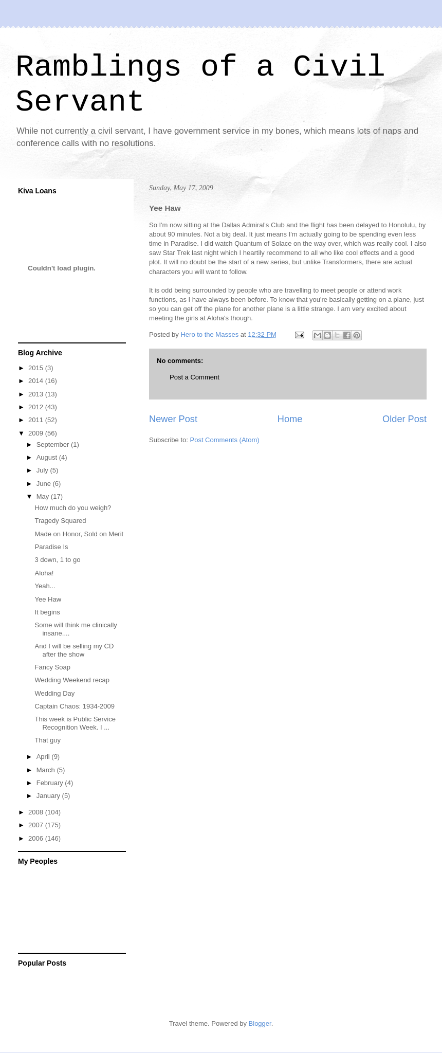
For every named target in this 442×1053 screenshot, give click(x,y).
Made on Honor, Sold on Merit (78, 534)
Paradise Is (51, 547)
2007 (36, 825)
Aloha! (43, 573)
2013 (36, 394)
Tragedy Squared (60, 520)
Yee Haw (47, 599)
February (50, 783)
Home (290, 419)
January (49, 796)
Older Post (404, 419)
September (53, 444)
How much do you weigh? (72, 508)
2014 (36, 381)
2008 (36, 812)
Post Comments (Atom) (225, 440)
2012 (36, 407)
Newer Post (173, 419)
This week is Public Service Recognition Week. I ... (75, 723)
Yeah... (44, 586)
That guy (47, 740)
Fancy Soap (52, 667)
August (47, 457)
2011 (36, 420)
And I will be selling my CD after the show (74, 650)
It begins (47, 612)
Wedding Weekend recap (71, 680)
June (44, 483)
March (46, 770)
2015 (36, 368)
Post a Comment (194, 377)
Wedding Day (54, 693)
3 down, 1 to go (57, 560)
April (44, 756)
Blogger (260, 1023)
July (43, 470)
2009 (36, 433)
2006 (36, 838)
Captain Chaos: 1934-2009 (74, 706)
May (43, 496)
